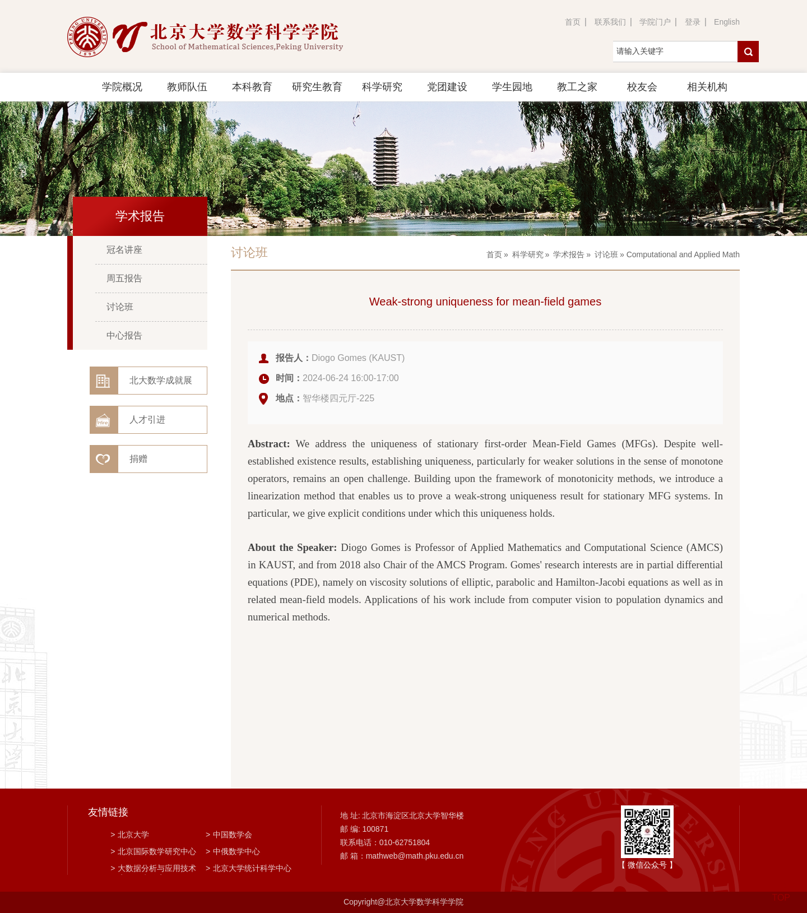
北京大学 (129, 834)
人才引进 (147, 419)
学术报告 (569, 254)
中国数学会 (229, 834)
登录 (693, 21)
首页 (573, 21)
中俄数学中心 (233, 851)
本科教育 (252, 86)
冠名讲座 (124, 249)
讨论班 (119, 307)
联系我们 (610, 21)
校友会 (642, 86)
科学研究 (382, 86)
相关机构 (707, 86)
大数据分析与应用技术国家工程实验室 (153, 869)
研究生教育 (317, 86)
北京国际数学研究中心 (153, 851)
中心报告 (124, 335)
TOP (781, 890)
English (727, 21)
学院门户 (655, 21)
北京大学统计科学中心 (248, 868)
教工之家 (577, 86)
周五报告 (124, 278)
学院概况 (122, 86)
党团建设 (447, 86)
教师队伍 (187, 86)
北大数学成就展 (160, 380)
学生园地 (512, 86)
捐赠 (138, 459)
